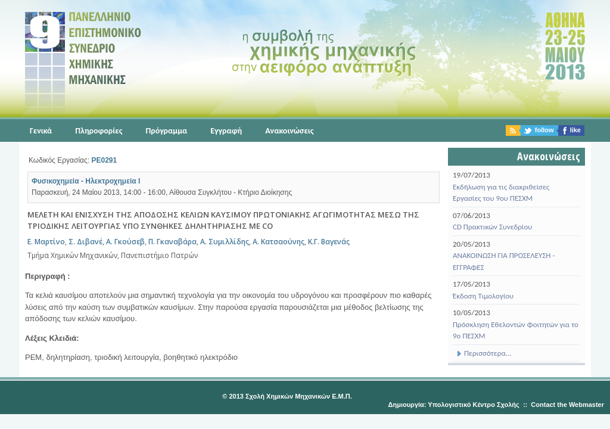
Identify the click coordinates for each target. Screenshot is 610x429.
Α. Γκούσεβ (125, 242)
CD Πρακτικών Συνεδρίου (492, 226)
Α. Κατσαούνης (278, 242)
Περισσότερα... (482, 353)
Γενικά (41, 131)
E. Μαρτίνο (46, 242)
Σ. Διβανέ (85, 242)
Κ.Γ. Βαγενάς (329, 242)
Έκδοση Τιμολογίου (483, 295)
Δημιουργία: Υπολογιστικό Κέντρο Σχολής (453, 404)
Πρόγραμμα (166, 131)
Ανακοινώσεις (289, 131)
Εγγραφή (226, 131)
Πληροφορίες (98, 131)
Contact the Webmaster (567, 404)
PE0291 (104, 160)
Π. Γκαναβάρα (172, 242)
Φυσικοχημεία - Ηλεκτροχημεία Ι (86, 181)
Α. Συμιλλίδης (224, 242)
